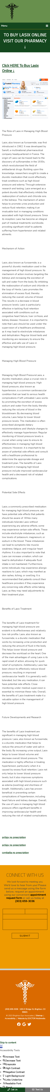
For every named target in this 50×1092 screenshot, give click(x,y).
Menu (4, 25)
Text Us (37, 1089)
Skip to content (8, 1042)
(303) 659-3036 (25, 901)
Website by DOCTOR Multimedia (31, 1018)
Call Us (12, 1089)
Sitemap (39, 1015)
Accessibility (10, 1018)
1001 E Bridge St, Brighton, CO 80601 (32, 1010)
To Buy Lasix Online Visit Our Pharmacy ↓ (25, 41)
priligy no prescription (14, 837)
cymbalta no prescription (15, 852)
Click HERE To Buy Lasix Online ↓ (20, 68)
